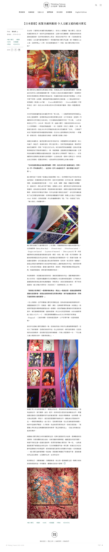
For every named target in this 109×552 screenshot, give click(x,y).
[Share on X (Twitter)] (15, 49)
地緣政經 (31, 12)
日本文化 (17, 44)
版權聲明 (58, 541)
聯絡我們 (66, 541)
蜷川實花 (11, 39)
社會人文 (41, 12)
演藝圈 (16, 42)
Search (96, 5)
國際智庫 (50, 12)
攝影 (18, 39)
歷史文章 (50, 541)
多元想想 (60, 12)
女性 (9, 42)
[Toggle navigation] (100, 5)
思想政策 (22, 12)
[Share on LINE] (19, 49)
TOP (100, 545)
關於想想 (43, 541)
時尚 (9, 44)
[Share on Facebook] (12, 49)
